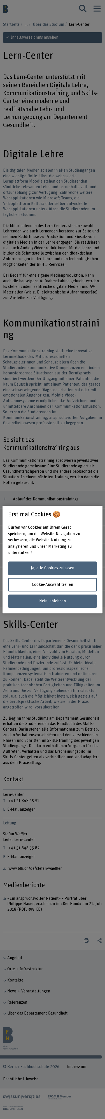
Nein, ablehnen (52, 601)
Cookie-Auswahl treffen (52, 584)
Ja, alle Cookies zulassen (52, 568)
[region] (52, 559)
